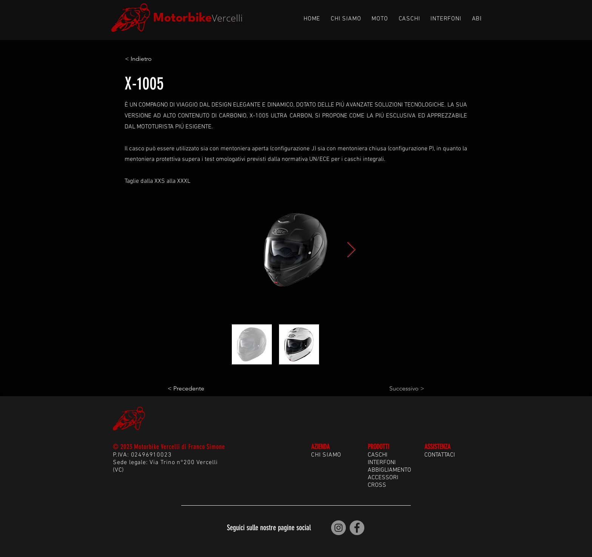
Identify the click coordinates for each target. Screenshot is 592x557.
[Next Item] (351, 249)
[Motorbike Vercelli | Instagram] (338, 527)
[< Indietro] (150, 58)
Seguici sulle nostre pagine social (269, 527)
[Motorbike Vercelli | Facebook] (357, 527)
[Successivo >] (405, 388)
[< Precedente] (192, 388)
